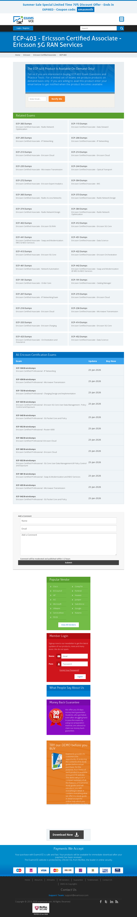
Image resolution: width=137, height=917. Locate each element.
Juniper (78, 599)
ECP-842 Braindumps (26, 496)
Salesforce (79, 604)
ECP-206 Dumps (79, 137)
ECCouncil (57, 590)
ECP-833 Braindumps (26, 402)
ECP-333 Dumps (24, 322)
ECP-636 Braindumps (26, 379)
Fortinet (78, 590)
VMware (56, 608)
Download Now (66, 835)
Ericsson (26, 55)
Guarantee (78, 880)
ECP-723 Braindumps (26, 390)
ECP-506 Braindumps (26, 368)
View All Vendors (68, 624)
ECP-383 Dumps (24, 123)
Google (78, 608)
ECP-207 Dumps (24, 294)
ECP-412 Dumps (79, 223)
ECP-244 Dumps (79, 166)
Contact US (107, 880)
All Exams (51, 880)
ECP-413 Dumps (24, 251)
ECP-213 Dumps (24, 152)
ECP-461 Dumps (24, 265)
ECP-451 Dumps (79, 237)
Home (17, 55)
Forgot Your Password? (69, 670)
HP (54, 595)
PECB (55, 617)
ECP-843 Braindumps (26, 415)
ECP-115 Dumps (79, 123)
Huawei (78, 595)
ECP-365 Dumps (24, 194)
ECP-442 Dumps (79, 265)
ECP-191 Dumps (79, 279)
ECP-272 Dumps (24, 180)
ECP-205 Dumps (24, 137)
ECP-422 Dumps (79, 251)
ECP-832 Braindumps (26, 460)
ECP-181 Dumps (24, 279)
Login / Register (23, 28)
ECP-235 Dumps (24, 166)
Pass (51, 664)
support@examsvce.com (76, 895)
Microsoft (57, 604)
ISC (54, 599)
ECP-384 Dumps (79, 208)
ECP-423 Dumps (24, 336)
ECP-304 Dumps (79, 180)
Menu (121, 19)
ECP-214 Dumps (79, 152)
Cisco (55, 586)
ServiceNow (58, 612)
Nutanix (78, 612)
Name (51, 656)
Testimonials (92, 880)
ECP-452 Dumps (79, 336)
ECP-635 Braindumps (26, 485)
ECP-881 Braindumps (26, 474)
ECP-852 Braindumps (26, 426)
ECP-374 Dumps (24, 208)
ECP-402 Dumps (24, 223)
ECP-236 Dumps (79, 308)
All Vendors (64, 880)
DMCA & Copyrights (68, 884)
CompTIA (79, 586)
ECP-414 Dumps (79, 322)
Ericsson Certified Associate (44, 55)
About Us (38, 880)
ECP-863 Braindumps (26, 449)
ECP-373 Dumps (79, 194)
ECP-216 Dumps (24, 308)
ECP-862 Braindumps (26, 438)
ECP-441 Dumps (24, 237)
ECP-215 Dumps (79, 294)
